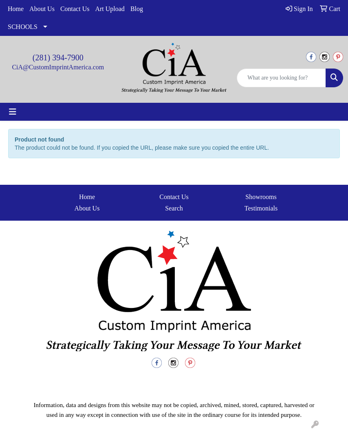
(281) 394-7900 (58, 57)
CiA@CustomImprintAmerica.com (58, 67)
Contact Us (75, 8)
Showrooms (260, 196)
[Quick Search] (281, 78)
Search (174, 208)
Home (16, 8)
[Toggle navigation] (12, 111)
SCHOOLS (22, 26)
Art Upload (109, 8)
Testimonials (261, 208)
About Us (42, 8)
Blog (136, 8)
